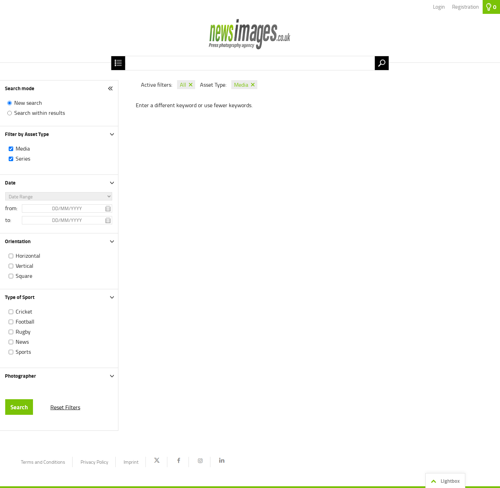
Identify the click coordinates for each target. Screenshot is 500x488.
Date (10, 182)
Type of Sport (19, 297)
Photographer (20, 375)
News (22, 341)
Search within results (39, 113)
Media (23, 148)
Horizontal (28, 255)
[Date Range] (58, 196)
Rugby (23, 331)
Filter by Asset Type (27, 134)
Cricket (24, 311)
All (183, 84)
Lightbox (444, 481)
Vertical (24, 265)
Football (25, 321)
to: (8, 220)
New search (28, 102)
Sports (23, 352)
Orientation (18, 241)
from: (11, 208)
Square (24, 276)
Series (23, 158)
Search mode (19, 88)
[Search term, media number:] (250, 63)
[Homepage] (250, 38)
